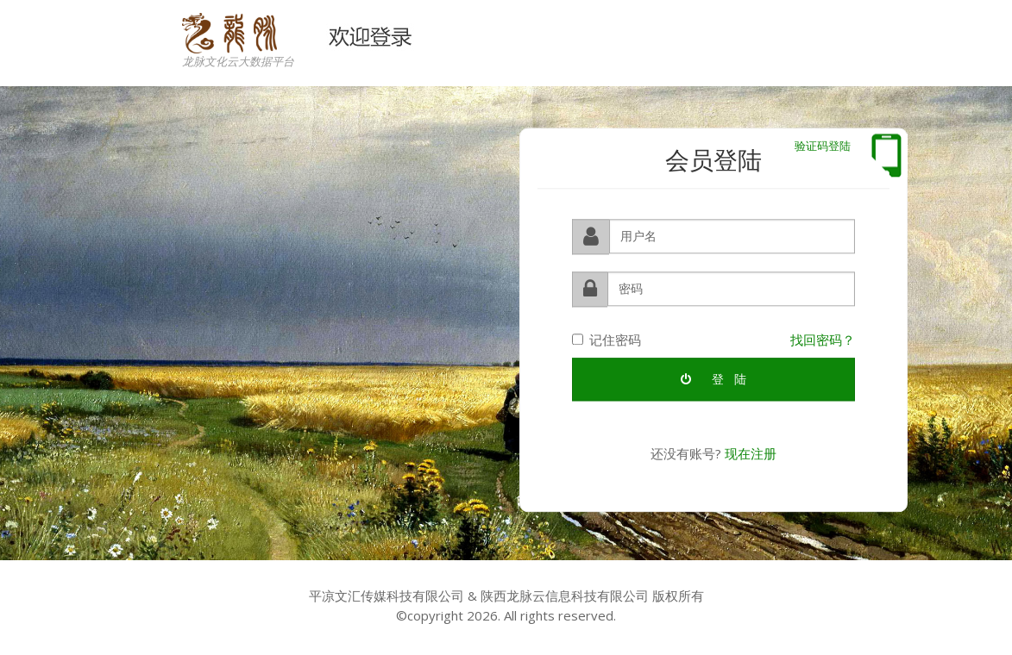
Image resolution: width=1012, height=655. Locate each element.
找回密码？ (822, 338)
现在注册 (750, 452)
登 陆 (713, 378)
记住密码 (606, 338)
